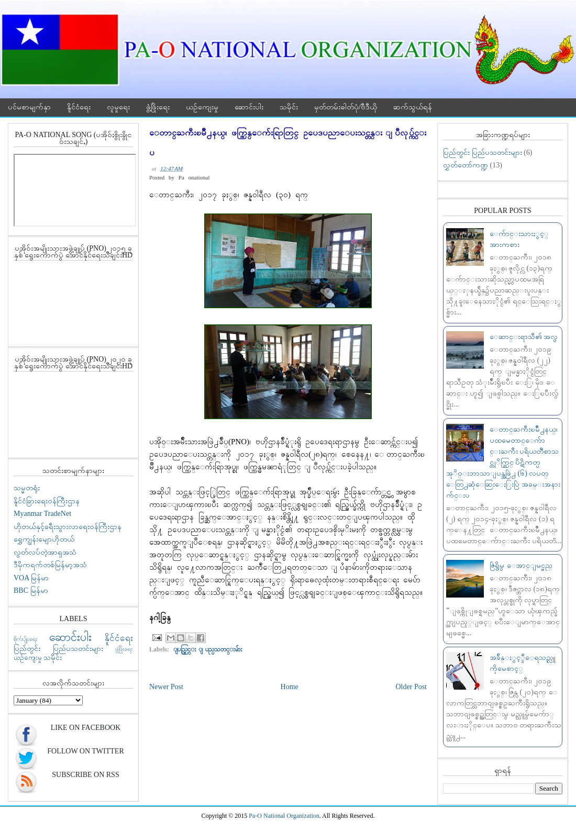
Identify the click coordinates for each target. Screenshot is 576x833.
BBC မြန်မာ (31, 590)
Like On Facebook (86, 727)
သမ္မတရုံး (27, 488)
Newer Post (166, 687)
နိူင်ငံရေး (79, 107)
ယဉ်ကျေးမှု (202, 107)
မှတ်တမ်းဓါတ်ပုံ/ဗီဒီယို (345, 107)
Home (289, 687)
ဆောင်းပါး (249, 107)
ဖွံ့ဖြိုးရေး (158, 107)
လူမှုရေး (118, 107)
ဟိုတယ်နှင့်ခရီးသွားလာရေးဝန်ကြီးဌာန (67, 527)
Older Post (411, 687)
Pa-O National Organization (284, 815)
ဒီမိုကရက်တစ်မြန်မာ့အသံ (50, 565)
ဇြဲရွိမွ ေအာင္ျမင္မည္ (521, 565)
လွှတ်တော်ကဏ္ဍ (465, 165)
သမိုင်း (289, 107)
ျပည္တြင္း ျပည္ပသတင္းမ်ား (207, 649)
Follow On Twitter (85, 751)
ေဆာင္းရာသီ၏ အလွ (524, 337)
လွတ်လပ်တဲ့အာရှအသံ (45, 552)
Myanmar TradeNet (42, 513)
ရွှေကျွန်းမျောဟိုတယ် (44, 539)
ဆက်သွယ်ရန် (412, 107)
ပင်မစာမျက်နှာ (29, 107)
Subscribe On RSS (85, 775)
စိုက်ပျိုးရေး (26, 639)
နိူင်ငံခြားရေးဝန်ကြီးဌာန (47, 501)
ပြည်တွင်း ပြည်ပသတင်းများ (58, 648)
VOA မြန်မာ (31, 578)
